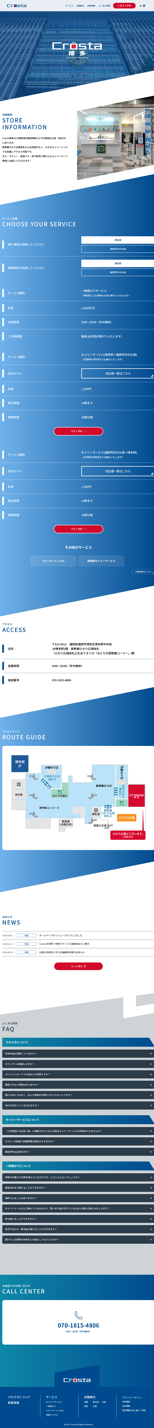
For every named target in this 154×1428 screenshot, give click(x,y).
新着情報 (91, 5)
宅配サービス (52, 1414)
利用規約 (126, 1401)
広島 (95, 1406)
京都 (86, 1402)
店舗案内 (80, 5)
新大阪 (96, 1402)
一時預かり (51, 1406)
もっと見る (76, 966)
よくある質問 (104, 5)
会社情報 (126, 1405)
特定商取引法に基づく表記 (134, 1410)
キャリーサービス (54, 1402)
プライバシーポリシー (132, 1397)
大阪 (104, 1402)
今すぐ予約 (76, 431)
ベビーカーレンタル (55, 1410)
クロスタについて (19, 1397)
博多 (86, 1406)
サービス (69, 5)
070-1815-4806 (78, 1325)
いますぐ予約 (124, 5)
